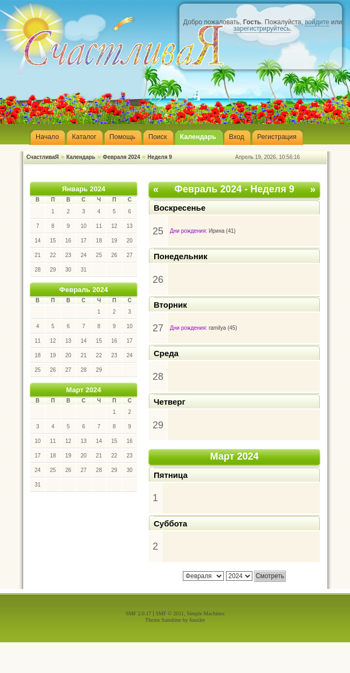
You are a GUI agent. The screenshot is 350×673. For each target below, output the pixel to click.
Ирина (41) (222, 231)
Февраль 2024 (83, 290)
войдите (317, 22)
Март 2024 (83, 390)
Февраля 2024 (121, 157)
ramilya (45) (223, 328)
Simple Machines (205, 613)
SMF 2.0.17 (139, 613)
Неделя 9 (160, 157)
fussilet (197, 620)
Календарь (80, 157)
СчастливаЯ (42, 157)
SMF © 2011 (170, 613)
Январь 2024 (84, 189)
